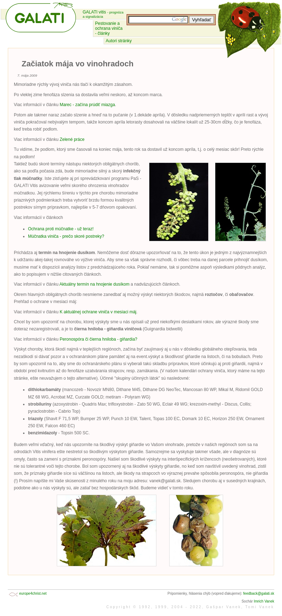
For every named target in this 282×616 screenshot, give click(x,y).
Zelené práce (72, 139)
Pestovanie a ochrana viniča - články (108, 28)
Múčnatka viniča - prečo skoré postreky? (66, 236)
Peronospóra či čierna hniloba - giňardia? (98, 339)
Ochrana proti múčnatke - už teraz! (61, 228)
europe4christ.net (32, 593)
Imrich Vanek (264, 601)
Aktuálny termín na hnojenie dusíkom (94, 284)
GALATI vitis (103, 14)
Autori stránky (119, 40)
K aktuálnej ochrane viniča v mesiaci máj (98, 311)
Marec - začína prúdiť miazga (87, 104)
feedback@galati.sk (258, 593)
